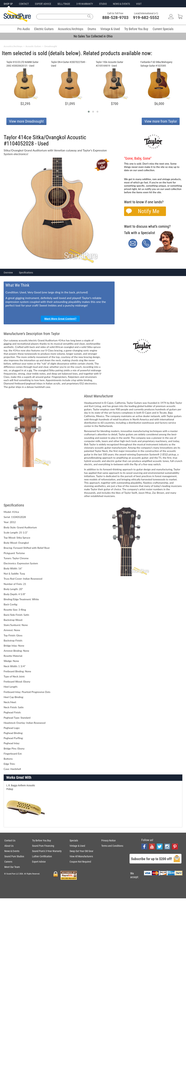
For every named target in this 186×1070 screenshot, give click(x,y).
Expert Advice (39, 861)
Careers (8, 861)
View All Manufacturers (81, 856)
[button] (89, 111)
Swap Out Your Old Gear (81, 851)
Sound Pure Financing (43, 845)
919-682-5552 (146, 17)
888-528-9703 (115, 17)
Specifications (26, 272)
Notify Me (148, 211)
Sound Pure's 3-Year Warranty (47, 851)
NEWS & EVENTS (121, 3)
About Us (8, 845)
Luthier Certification (42, 856)
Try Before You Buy (136, 29)
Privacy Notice (108, 840)
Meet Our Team (12, 866)
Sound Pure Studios (14, 856)
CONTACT (24, 3)
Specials (74, 840)
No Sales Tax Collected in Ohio (93, 36)
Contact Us (9, 840)
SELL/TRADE (63, 3)
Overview (8, 272)
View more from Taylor (160, 121)
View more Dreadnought (26, 121)
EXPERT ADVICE (43, 3)
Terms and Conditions (112, 845)
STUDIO (103, 3)
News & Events (11, 851)
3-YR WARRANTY (84, 3)
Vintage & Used (110, 29)
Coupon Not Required (80, 861)
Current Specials (163, 29)
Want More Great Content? (60, 318)
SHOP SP (8, 3)
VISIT (139, 3)
